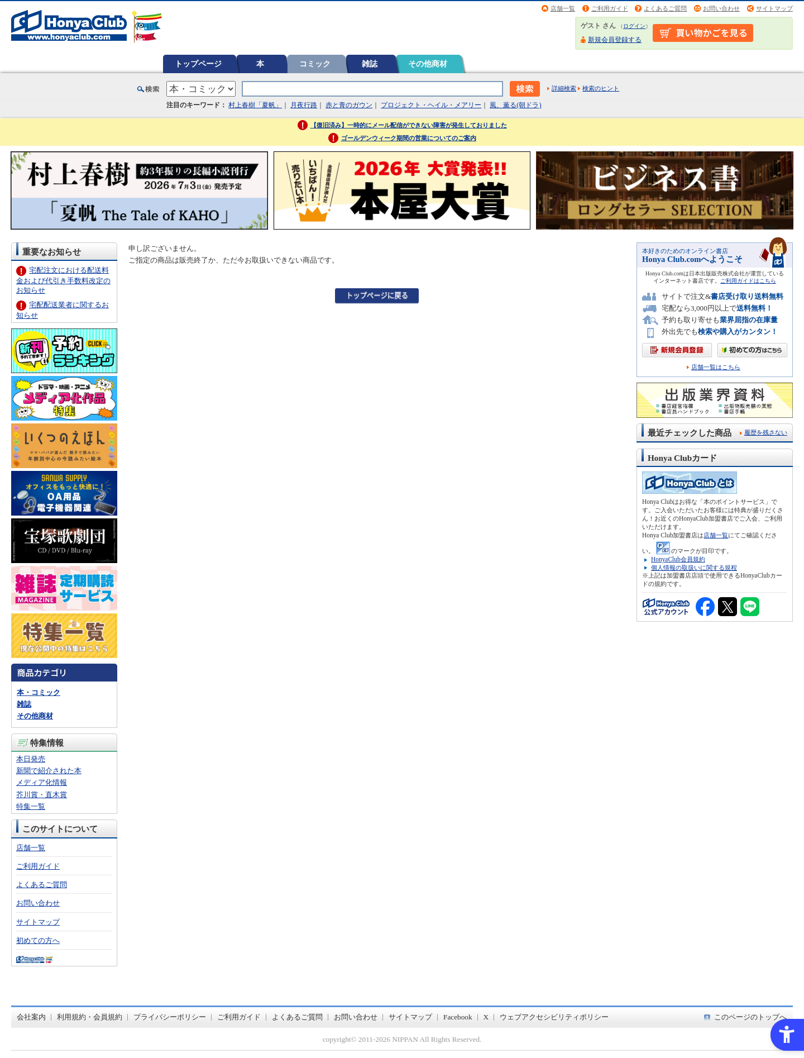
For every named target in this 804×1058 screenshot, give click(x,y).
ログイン (634, 26)
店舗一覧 (563, 8)
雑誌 (369, 63)
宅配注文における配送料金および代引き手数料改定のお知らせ (63, 280)
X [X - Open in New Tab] (486, 1017)
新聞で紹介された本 (49, 770)
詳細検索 (564, 88)
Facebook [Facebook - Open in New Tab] (457, 1017)
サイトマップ (774, 8)
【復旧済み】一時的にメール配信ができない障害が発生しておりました (408, 125)
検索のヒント (600, 88)
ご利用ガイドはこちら (748, 281)
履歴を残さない (765, 432)
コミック (315, 63)
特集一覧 (30, 806)
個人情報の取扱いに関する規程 (694, 567)
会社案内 (31, 1017)
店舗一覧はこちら (715, 367)
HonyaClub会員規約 (678, 559)
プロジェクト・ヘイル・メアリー (431, 105)
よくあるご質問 (665, 8)
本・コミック (38, 692)
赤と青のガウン (349, 105)
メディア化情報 (41, 782)
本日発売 (30, 759)
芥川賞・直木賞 (41, 794)
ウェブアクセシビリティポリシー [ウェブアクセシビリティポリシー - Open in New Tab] (554, 1017)
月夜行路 (303, 105)
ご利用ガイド (609, 8)
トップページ (198, 63)
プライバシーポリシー (169, 1017)
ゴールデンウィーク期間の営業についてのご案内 (408, 138)
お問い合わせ (721, 8)
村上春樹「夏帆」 (255, 105)
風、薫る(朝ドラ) (515, 105)
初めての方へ (38, 940)
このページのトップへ (750, 1017)
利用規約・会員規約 (89, 1017)
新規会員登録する (615, 40)
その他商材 (427, 63)
